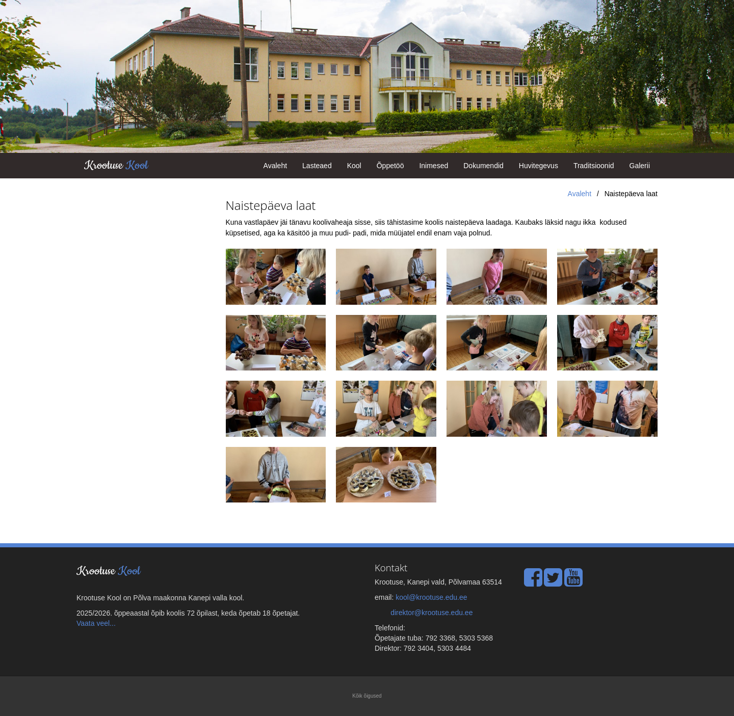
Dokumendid (483, 166)
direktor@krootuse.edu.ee (431, 612)
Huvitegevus (538, 166)
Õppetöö (390, 166)
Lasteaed (317, 166)
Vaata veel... (96, 623)
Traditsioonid (593, 166)
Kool (354, 166)
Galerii (640, 166)
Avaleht (275, 166)
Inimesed (433, 166)
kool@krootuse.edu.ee (431, 597)
